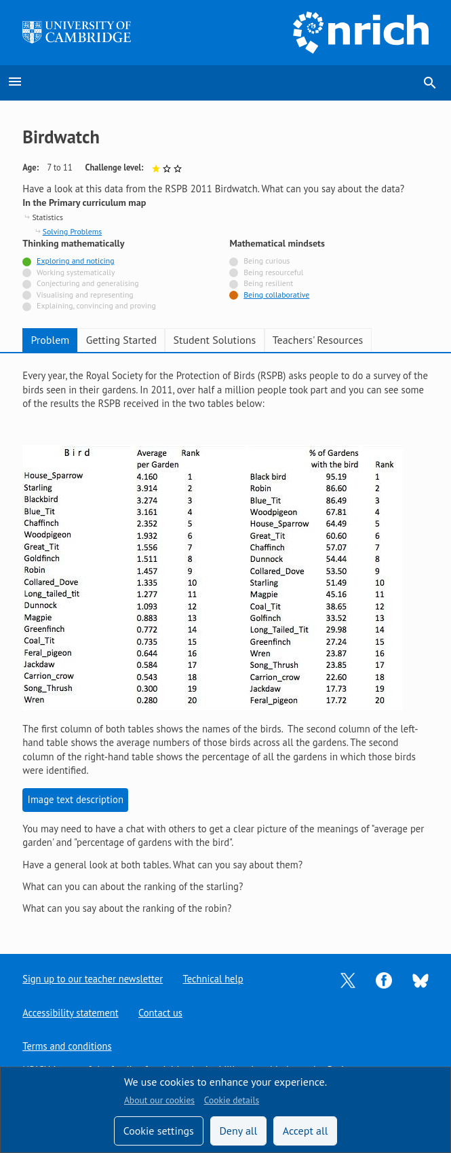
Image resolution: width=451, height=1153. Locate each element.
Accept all (305, 1130)
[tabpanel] (225, 642)
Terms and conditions (67, 1046)
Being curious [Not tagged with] (266, 260)
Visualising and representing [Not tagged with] (85, 294)
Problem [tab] (50, 340)
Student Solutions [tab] (214, 340)
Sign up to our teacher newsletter (93, 978)
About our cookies (159, 1100)
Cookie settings (158, 1130)
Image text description (75, 799)
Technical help (215, 978)
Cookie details (231, 1100)
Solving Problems (72, 231)
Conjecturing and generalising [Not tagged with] (87, 283)
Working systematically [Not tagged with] (76, 272)
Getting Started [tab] (121, 340)
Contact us (162, 1012)
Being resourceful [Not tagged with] (273, 272)
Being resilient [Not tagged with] (268, 283)
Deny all (238, 1130)
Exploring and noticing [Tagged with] (75, 260)
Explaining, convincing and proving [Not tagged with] (96, 305)
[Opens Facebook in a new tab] (384, 978)
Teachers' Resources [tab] (318, 340)
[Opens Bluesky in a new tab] (420, 978)
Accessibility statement (70, 1012)
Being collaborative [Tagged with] (276, 294)
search (430, 83)
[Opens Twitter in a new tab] (348, 978)
